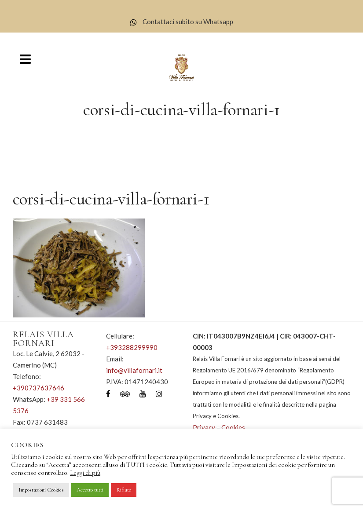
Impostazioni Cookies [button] (41, 489)
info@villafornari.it (134, 370)
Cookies (233, 427)
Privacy (204, 427)
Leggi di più (85, 473)
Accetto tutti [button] (90, 489)
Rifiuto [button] (123, 489)
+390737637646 (38, 388)
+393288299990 (132, 347)
